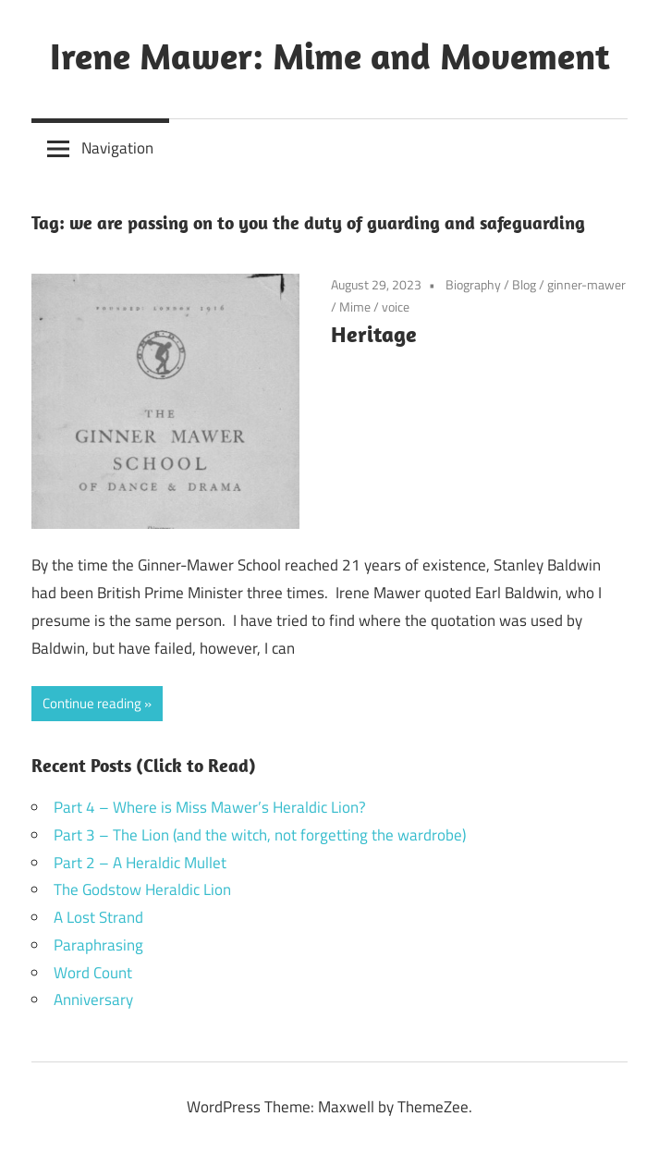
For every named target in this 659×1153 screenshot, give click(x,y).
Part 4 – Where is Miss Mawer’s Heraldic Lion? (210, 807)
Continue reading (92, 703)
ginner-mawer (586, 284)
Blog (524, 284)
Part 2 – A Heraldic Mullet (140, 863)
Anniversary (93, 999)
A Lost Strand (98, 917)
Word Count (93, 973)
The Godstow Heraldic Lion (142, 889)
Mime (355, 306)
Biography (473, 284)
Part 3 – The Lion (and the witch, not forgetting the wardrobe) (260, 835)
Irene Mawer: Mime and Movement (330, 55)
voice (395, 306)
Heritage (374, 334)
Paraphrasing (98, 945)
